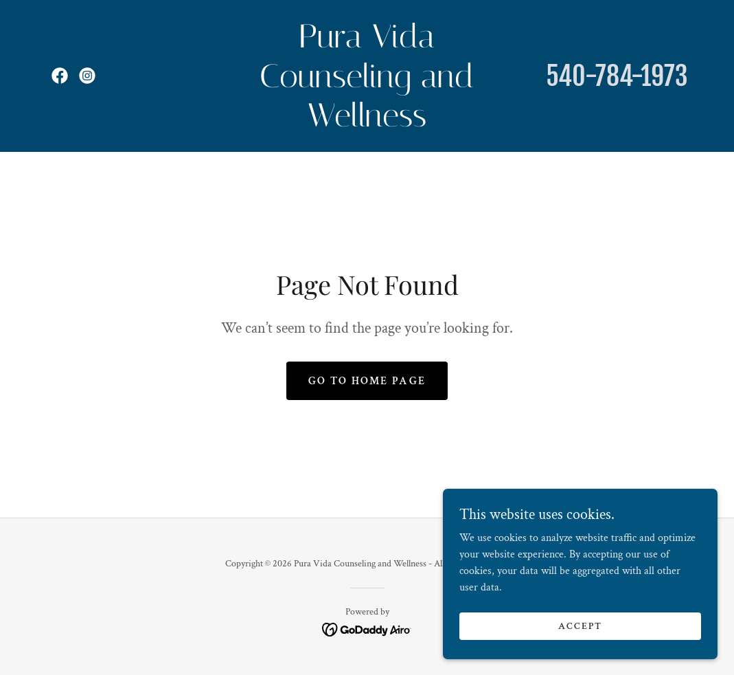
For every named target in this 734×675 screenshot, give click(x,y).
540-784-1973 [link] (617, 76)
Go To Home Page (367, 381)
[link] (59, 75)
